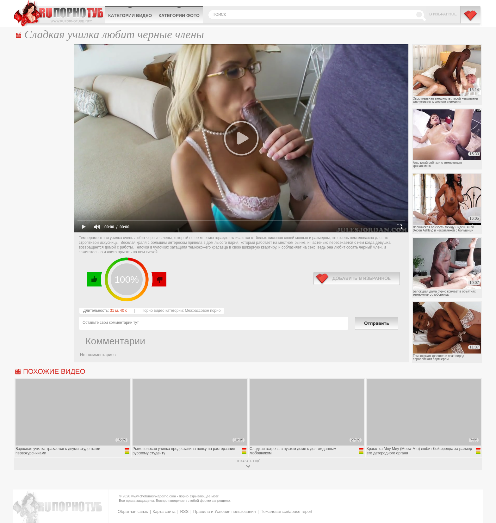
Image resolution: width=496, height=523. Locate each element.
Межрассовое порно (202, 310)
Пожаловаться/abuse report (286, 511)
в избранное (356, 278)
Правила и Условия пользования (224, 511)
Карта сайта (163, 511)
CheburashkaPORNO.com (59, 13)
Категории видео (130, 15)
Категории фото (179, 15)
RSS (184, 511)
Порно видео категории (162, 310)
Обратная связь (133, 511)
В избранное (443, 14)
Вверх (484, 492)
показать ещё (248, 461)
